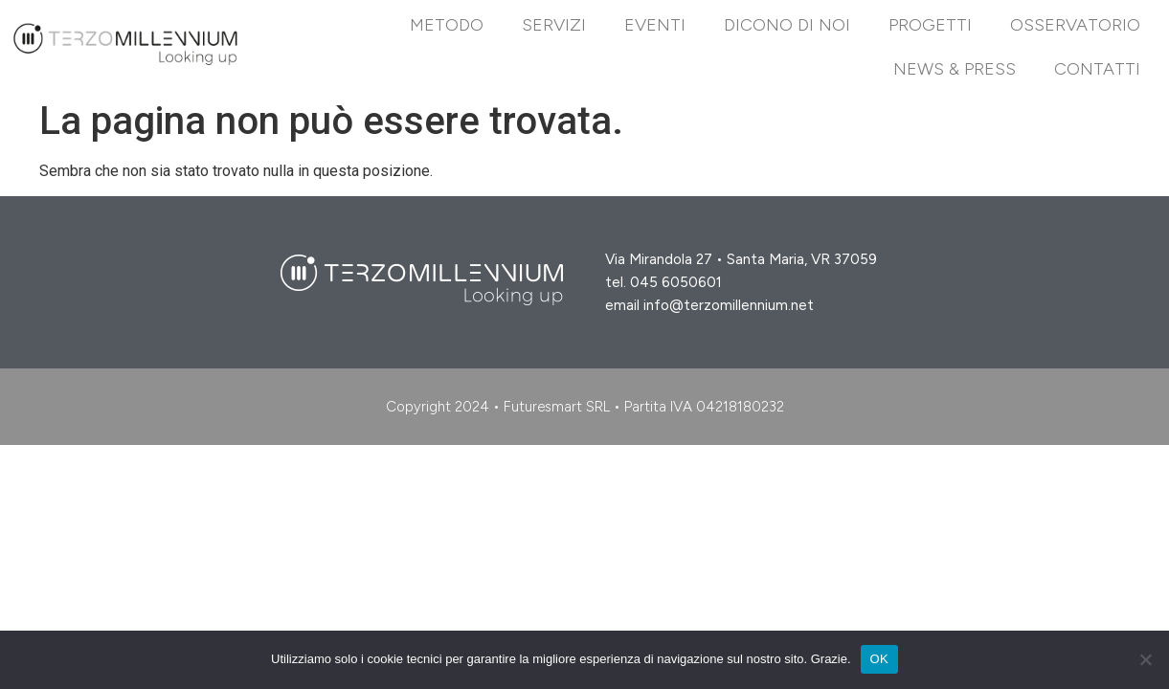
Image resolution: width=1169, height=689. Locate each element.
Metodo (446, 24)
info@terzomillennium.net (728, 305)
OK (879, 659)
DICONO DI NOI (787, 24)
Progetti (930, 24)
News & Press (954, 68)
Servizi (554, 24)
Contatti (1097, 68)
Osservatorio (1075, 24)
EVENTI (655, 24)
